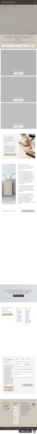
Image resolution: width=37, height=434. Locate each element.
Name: (17, 359)
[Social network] (8, 409)
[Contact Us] (28, 431)
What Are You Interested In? (27, 364)
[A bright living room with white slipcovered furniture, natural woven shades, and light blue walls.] (10, 253)
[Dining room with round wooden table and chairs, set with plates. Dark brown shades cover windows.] (10, 269)
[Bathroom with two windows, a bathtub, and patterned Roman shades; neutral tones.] (26, 240)
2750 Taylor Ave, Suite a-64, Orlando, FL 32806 (6, 404)
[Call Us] (20, 431)
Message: (17, 374)
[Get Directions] (25, 431)
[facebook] (3, 409)
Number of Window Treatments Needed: (24, 369)
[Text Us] (22, 431)
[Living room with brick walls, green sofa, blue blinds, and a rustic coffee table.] (26, 224)
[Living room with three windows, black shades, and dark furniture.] (26, 256)
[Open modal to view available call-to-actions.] (30, 431)
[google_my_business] (6, 410)
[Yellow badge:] (10, 332)
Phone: (29, 359)
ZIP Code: (18, 364)
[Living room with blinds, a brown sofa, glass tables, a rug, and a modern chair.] (10, 220)
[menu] (35, 2)
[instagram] (6, 409)
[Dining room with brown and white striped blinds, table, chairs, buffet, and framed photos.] (10, 236)
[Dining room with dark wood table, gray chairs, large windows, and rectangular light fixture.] (26, 273)
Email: (23, 359)
